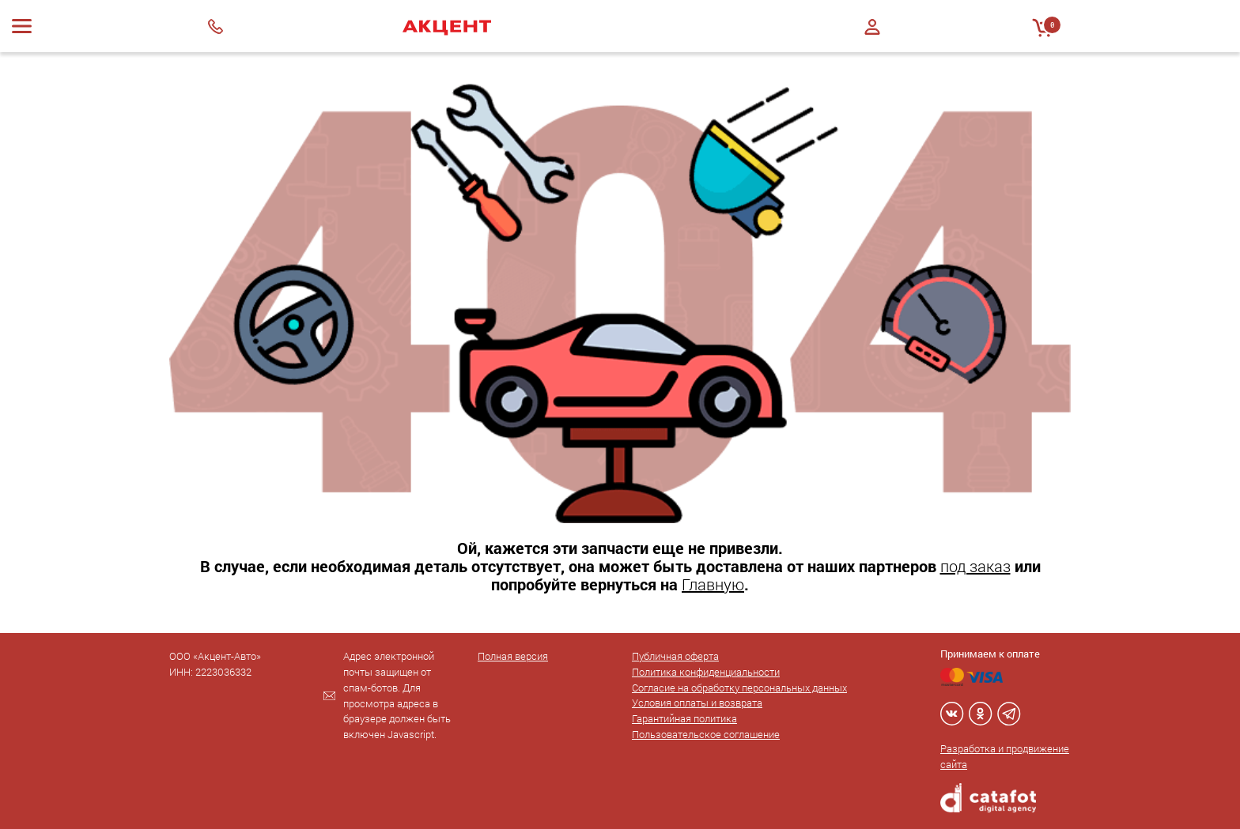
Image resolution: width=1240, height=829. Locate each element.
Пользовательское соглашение (706, 734)
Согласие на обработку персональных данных (739, 687)
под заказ (975, 566)
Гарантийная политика (684, 718)
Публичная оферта (675, 656)
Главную (713, 584)
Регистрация (872, 41)
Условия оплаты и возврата (697, 702)
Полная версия (513, 656)
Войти (872, 27)
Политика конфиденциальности (706, 672)
